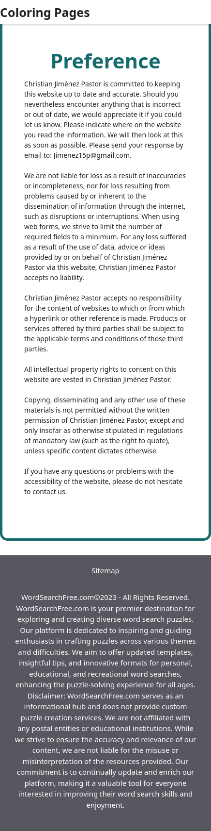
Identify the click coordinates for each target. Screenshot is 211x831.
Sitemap (105, 570)
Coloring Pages (45, 12)
